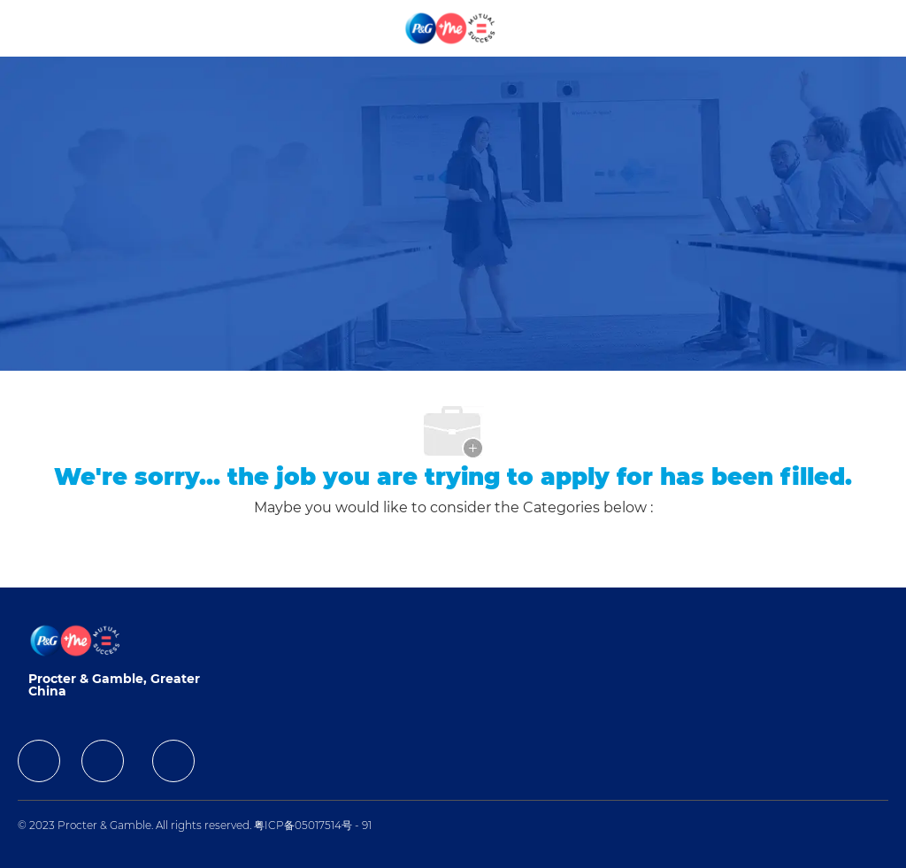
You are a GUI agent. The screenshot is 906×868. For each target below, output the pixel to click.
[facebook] (39, 761)
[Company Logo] (451, 27)
